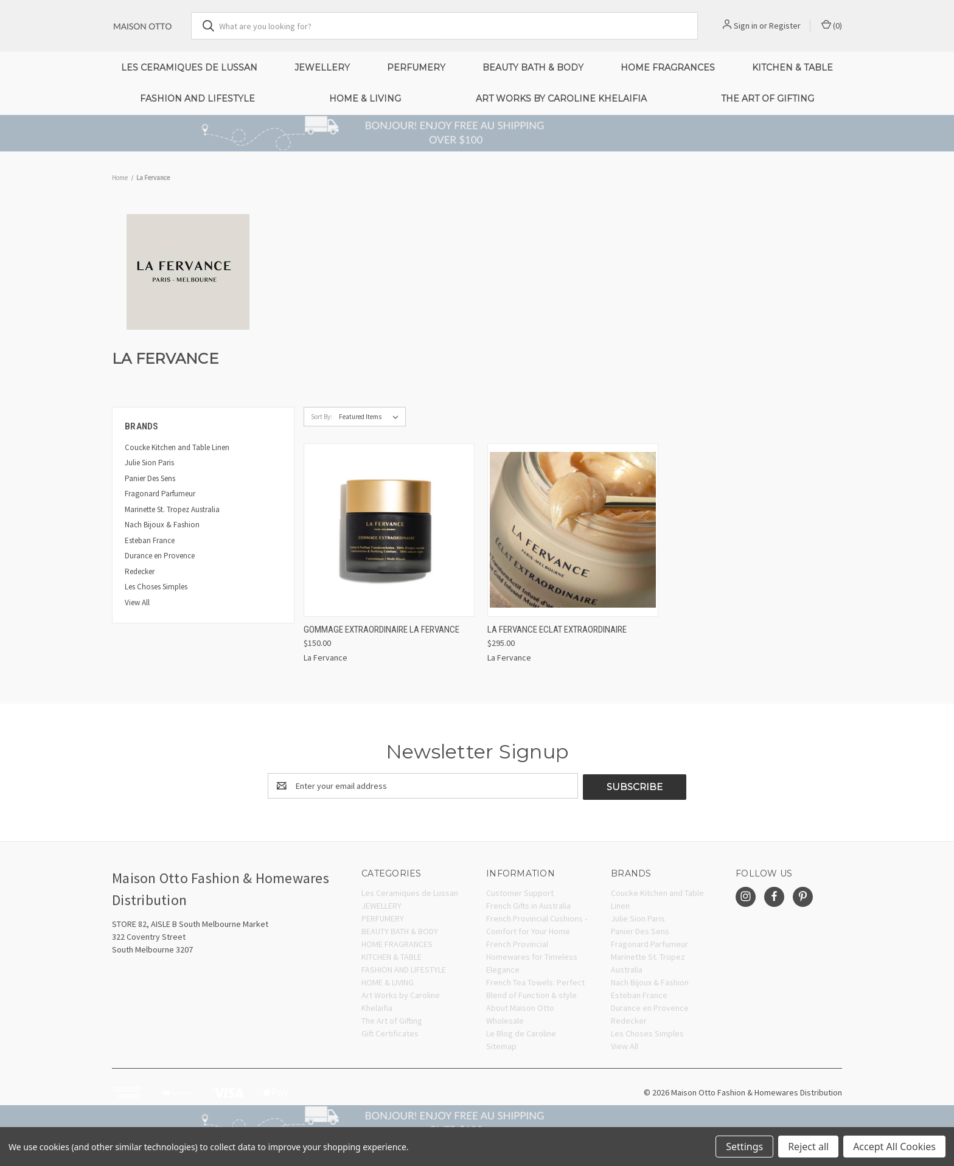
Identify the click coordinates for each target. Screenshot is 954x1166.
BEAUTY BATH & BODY (532, 67)
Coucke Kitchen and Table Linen (177, 447)
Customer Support (520, 891)
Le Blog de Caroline (521, 1032)
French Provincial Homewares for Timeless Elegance (531, 955)
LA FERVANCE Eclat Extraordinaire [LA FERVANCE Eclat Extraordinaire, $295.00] (557, 629)
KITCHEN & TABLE (792, 67)
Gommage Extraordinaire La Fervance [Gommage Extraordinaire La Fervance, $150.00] (381, 629)
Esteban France (150, 540)
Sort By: (321, 416)
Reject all (808, 1146)
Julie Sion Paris (149, 462)
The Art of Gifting (767, 98)
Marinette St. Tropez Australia (172, 509)
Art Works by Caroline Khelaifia (561, 98)
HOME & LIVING (365, 98)
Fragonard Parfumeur (160, 493)
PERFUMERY (416, 67)
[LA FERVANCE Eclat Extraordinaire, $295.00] (573, 530)
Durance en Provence (160, 555)
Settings (744, 1146)
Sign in (745, 25)
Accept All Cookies (894, 1146)
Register (785, 25)
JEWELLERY (322, 67)
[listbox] (371, 417)
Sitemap (501, 1044)
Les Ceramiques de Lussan (189, 67)
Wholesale (505, 1019)
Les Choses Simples (156, 586)
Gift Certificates (390, 1032)
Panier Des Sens (150, 478)
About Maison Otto (520, 1006)
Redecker (140, 571)
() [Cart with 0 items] (831, 25)
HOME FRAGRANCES (668, 67)
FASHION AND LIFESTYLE (197, 98)
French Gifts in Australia (528, 904)
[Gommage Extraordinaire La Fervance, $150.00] (389, 530)
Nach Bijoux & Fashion (162, 524)
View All (137, 602)
